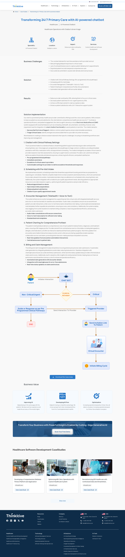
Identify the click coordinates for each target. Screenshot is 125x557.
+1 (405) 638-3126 (93, 1)
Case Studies (40, 519)
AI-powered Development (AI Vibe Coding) (74, 546)
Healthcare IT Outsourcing (12, 543)
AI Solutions (65, 6)
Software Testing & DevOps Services (44, 543)
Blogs (38, 516)
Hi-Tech (74, 6)
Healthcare (44, 6)
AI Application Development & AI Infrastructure (75, 554)
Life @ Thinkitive (63, 519)
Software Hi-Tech (96, 538)
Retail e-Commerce (97, 536)
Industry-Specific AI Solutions (71, 551)
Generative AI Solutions (69, 541)
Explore (82, 6)
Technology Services (40, 538)
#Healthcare (19, 485)
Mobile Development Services (42, 541)
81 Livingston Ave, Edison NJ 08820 (111, 517)
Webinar (39, 524)
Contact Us (91, 6)
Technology (55, 6)
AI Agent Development (69, 543)
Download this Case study (62, 377)
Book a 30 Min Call (105, 6)
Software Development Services (43, 536)
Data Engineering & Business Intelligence (74, 538)
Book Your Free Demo (62, 432)
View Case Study (22, 490)
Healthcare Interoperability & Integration (16, 538)
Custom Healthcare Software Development (17, 536)
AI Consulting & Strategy (70, 536)
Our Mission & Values (64, 521)
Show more (62, 501)
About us (61, 516)
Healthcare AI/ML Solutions (13, 541)
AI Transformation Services (70, 549)
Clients (39, 521)
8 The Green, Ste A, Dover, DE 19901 (90, 517)
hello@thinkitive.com (106, 1)
